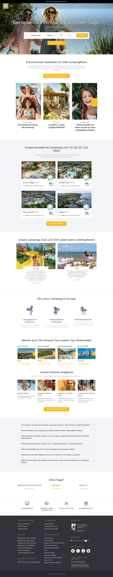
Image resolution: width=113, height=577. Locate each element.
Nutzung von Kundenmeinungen (53, 557)
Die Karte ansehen (56, 43)
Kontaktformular (83, 488)
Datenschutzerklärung (50, 555)
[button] (58, 425)
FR (83, 540)
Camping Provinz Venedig (51, 529)
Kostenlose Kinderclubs (83, 320)
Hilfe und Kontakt (49, 538)
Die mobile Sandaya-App (50, 545)
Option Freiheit (48, 560)
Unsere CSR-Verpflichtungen (25, 548)
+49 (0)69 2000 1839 (56, 488)
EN (77, 540)
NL (74, 540)
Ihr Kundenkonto (48, 540)
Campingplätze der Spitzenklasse (30, 321)
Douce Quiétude (28, 212)
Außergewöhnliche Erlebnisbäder (56, 321)
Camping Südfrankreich (23, 524)
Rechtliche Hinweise (49, 552)
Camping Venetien (49, 524)
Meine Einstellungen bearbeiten (52, 562)
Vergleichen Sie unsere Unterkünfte (26, 543)
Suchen (82, 35)
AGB (45, 550)
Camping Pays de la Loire (51, 526)
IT (88, 540)
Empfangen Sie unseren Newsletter (26, 538)
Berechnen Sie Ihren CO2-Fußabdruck (54, 543)
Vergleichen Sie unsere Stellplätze (26, 545)
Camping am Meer (22, 529)
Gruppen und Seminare (23, 550)
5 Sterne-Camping (22, 526)
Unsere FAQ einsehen (30, 488)
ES (80, 540)
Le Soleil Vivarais (64, 183)
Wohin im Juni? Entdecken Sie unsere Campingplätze (56, 1)
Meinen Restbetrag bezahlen (51, 548)
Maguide (62, 212)
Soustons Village (28, 183)
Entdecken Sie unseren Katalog (25, 540)
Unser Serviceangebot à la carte (25, 552)
